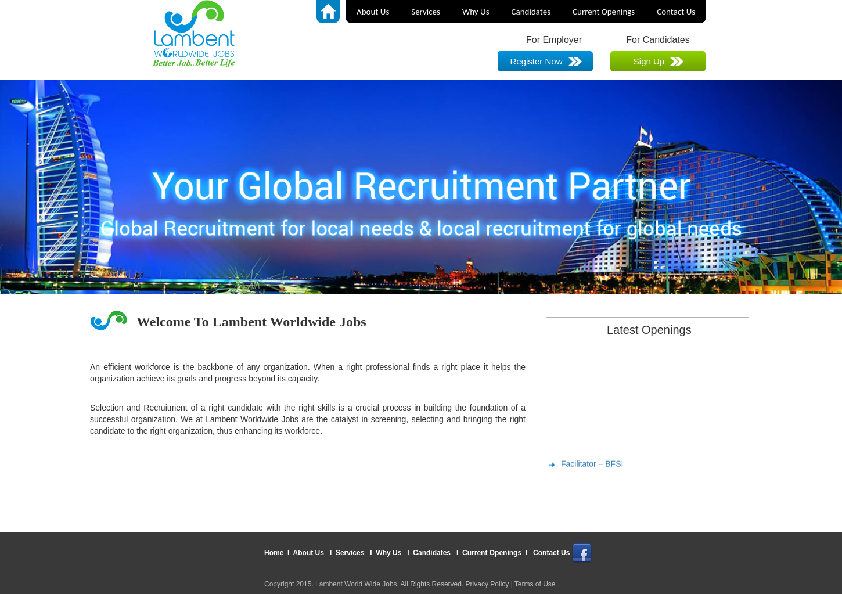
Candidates (531, 11)
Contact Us (676, 11)
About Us (373, 11)
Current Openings (604, 11)
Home (275, 553)
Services (425, 11)
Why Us (476, 11)
